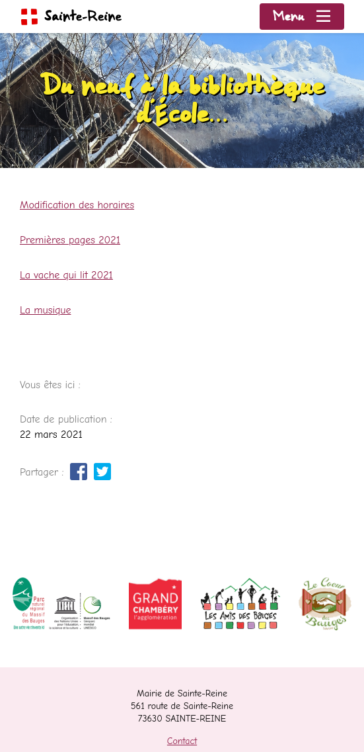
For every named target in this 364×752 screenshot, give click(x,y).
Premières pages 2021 (70, 240)
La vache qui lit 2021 (66, 275)
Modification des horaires (77, 205)
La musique (45, 310)
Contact (182, 741)
